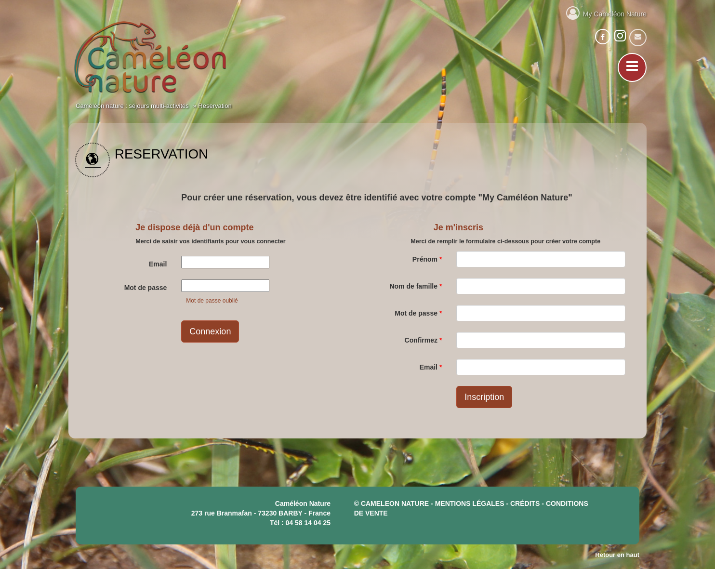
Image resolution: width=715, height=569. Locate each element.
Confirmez (423, 340)
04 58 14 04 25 (308, 523)
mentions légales (469, 503)
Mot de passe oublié (212, 300)
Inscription (484, 397)
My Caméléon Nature (606, 12)
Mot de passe (145, 287)
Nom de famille (415, 286)
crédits (525, 503)
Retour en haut (617, 554)
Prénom (427, 259)
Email (158, 264)
